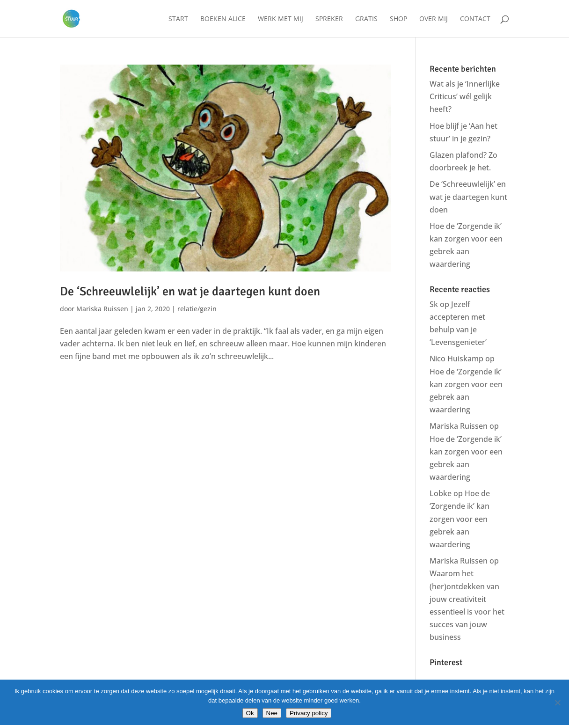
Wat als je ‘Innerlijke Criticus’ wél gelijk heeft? (465, 96)
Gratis (366, 19)
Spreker (329, 19)
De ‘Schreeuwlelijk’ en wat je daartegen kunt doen (190, 291)
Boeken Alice (223, 19)
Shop (398, 19)
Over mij (433, 19)
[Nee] (557, 702)
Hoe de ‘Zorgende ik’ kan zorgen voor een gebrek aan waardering (460, 518)
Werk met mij (280, 19)
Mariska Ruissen (102, 308)
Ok (250, 713)
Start (178, 19)
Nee (271, 713)
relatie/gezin (197, 308)
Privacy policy (309, 713)
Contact (475, 19)
